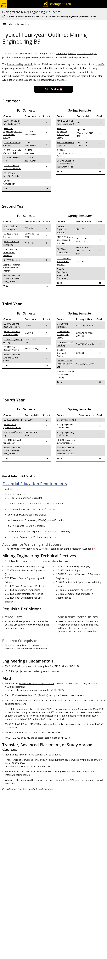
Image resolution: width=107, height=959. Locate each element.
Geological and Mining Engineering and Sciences (32, 12)
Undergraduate (32, 16)
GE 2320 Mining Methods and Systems (64, 261)
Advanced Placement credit (19, 780)
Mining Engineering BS (51, 16)
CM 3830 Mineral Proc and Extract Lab (64, 363)
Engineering (12, 16)
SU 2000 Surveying (12, 260)
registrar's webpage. (82, 548)
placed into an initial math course (36, 683)
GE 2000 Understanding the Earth (65, 153)
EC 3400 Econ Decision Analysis (11, 348)
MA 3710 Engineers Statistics (61, 229)
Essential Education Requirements (35, 483)
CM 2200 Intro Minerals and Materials (10, 252)
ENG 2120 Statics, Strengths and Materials (65, 240)
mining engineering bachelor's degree (76, 53)
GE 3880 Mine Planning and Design (63, 334)
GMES (21, 16)
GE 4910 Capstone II (66, 419)
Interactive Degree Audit (20, 64)
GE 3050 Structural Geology (61, 353)
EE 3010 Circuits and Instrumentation (66, 441)
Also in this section (18, 24)
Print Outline (52, 89)
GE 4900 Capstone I (13, 419)
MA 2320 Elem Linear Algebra (10, 228)
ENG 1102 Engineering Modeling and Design (63, 133)
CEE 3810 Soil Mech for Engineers (12, 441)
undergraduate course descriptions (34, 79)
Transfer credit (13, 759)
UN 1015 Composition (9, 182)
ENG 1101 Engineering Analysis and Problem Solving (12, 133)
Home (3, 16)
